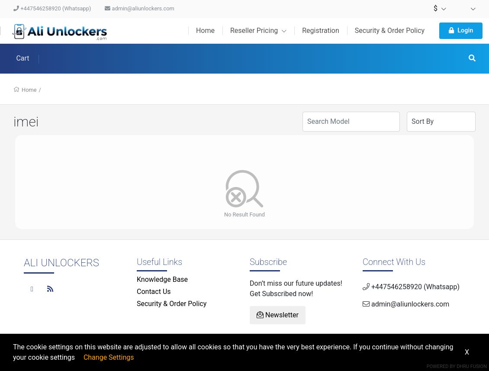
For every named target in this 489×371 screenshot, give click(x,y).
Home (205, 30)
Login (461, 30)
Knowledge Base (162, 279)
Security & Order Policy (390, 30)
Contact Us (154, 291)
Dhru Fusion (472, 366)
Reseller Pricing (258, 30)
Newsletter (278, 315)
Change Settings (109, 357)
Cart (22, 58)
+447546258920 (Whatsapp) (52, 8)
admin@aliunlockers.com (139, 8)
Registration (320, 30)
